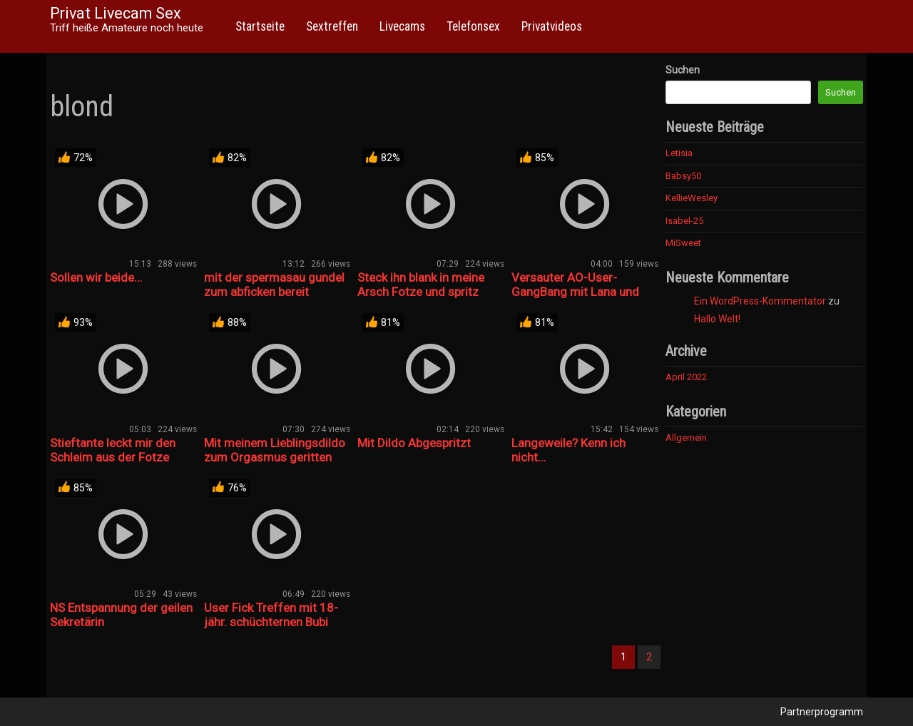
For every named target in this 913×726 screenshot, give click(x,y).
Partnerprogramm (821, 711)
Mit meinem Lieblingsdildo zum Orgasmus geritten (274, 450)
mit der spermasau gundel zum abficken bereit (274, 284)
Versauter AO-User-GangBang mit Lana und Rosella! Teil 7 (575, 291)
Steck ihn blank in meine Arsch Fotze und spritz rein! (420, 291)
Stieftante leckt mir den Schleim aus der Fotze (112, 450)
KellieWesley (691, 198)
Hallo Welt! (717, 318)
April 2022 (686, 377)
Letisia (679, 153)
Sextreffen (332, 26)
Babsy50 (683, 175)
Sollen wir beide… (96, 277)
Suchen (682, 70)
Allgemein (686, 437)
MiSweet (683, 242)
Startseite (260, 26)
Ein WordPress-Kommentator (760, 301)
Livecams (402, 26)
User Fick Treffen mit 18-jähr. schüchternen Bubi (271, 614)
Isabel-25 (684, 220)
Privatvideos (551, 26)
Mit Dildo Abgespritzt (414, 443)
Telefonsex (473, 26)
